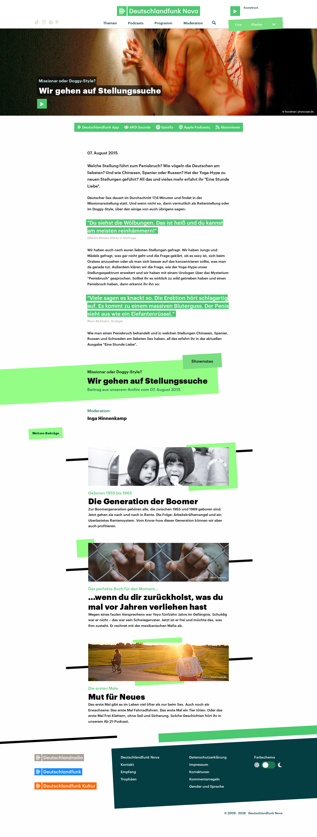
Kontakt (127, 764)
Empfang (128, 772)
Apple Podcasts (194, 127)
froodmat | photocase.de (299, 111)
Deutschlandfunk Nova (140, 757)
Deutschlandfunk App (98, 127)
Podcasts (135, 23)
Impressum (198, 764)
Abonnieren (227, 127)
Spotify (164, 127)
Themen (110, 23)
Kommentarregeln (204, 779)
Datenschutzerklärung (208, 757)
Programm (163, 23)
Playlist (256, 24)
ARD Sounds (137, 127)
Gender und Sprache (206, 786)
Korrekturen (199, 772)
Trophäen (129, 779)
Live (238, 24)
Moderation (193, 23)
